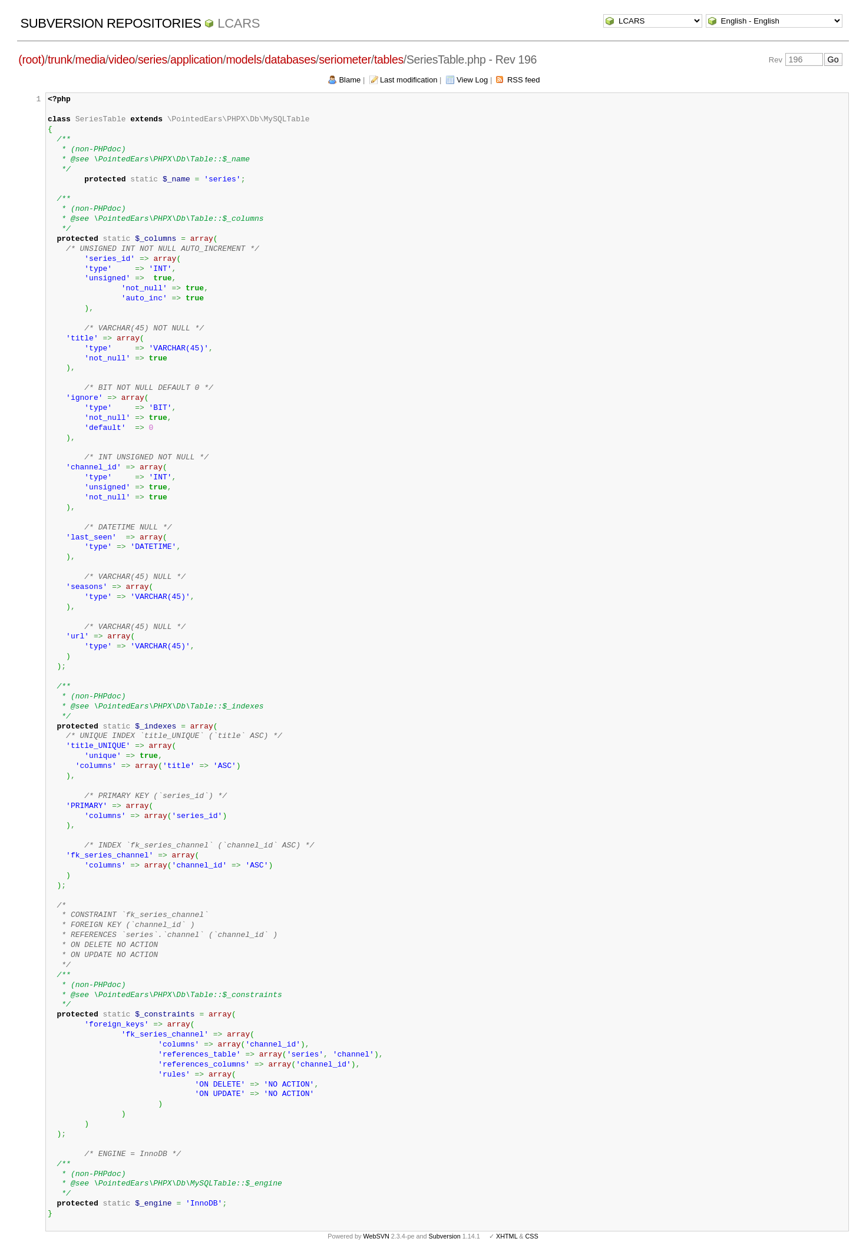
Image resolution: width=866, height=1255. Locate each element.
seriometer (345, 59)
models (244, 59)
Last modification (409, 79)
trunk (60, 59)
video (121, 59)
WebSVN (376, 1236)
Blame (350, 79)
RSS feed (523, 79)
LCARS (238, 23)
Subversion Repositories (110, 23)
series (152, 59)
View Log (472, 79)
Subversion (445, 1236)
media (90, 59)
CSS (531, 1236)
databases (290, 59)
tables (389, 59)
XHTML (506, 1236)
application (196, 59)
